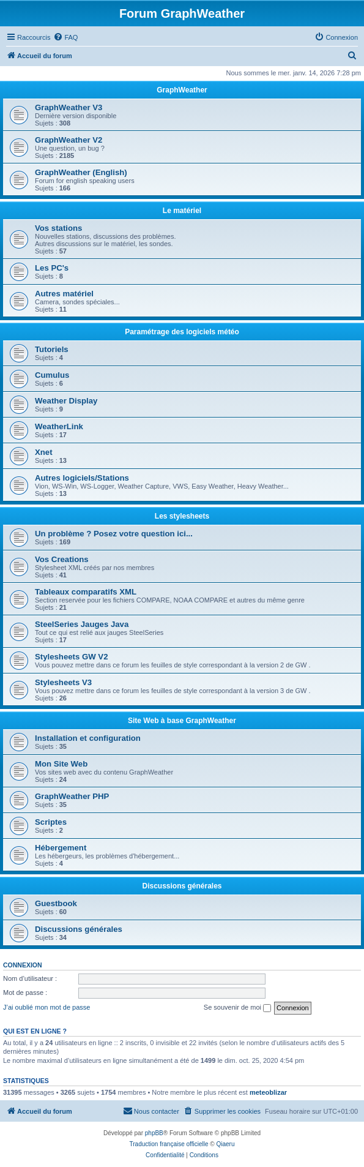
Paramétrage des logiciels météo (182, 332)
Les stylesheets (182, 516)
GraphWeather (182, 90)
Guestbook (56, 903)
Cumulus (52, 375)
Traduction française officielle (169, 1144)
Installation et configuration (88, 738)
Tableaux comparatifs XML (85, 591)
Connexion (22, 965)
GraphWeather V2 (68, 139)
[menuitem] (65, 37)
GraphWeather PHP (72, 796)
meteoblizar (268, 1092)
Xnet (44, 452)
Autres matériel (64, 293)
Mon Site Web (61, 763)
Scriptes (51, 822)
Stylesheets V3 (63, 682)
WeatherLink (59, 426)
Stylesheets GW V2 (71, 656)
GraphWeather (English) (81, 172)
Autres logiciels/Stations (82, 477)
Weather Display (66, 400)
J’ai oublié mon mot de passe (46, 1007)
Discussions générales (181, 886)
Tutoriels (52, 349)
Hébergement (60, 847)
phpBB (154, 1133)
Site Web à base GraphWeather (182, 720)
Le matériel (182, 210)
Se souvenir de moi (237, 1008)
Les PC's (52, 267)
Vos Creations (62, 559)
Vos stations (58, 228)
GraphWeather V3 (68, 107)
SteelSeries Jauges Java (81, 624)
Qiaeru (225, 1144)
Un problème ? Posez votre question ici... (114, 533)
